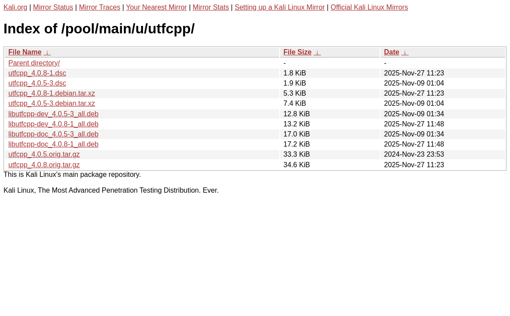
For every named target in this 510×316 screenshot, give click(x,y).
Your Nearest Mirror (156, 7)
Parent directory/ (34, 63)
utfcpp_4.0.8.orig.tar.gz (44, 165)
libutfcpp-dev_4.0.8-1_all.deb (53, 124)
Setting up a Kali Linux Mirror (280, 7)
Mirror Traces (99, 7)
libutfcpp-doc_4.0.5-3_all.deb (53, 134)
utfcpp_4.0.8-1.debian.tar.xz (51, 93)
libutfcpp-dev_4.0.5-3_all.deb (53, 114)
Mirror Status (53, 7)
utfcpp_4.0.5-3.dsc (37, 83)
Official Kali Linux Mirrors (369, 7)
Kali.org (15, 7)
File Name (25, 52)
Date (391, 52)
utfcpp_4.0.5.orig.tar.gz (44, 154)
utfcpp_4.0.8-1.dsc (37, 73)
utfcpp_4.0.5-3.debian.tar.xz (51, 103)
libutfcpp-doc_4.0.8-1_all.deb (53, 144)
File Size (298, 52)
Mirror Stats (211, 7)
